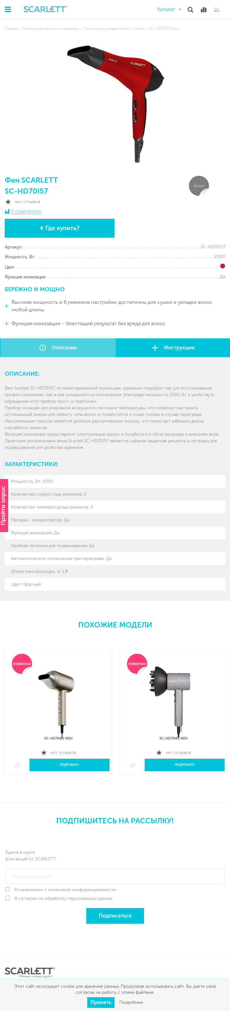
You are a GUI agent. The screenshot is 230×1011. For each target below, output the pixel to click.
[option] (58, 717)
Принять (100, 1002)
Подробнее (69, 765)
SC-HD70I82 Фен (58, 738)
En (216, 10)
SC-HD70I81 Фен (173, 738)
